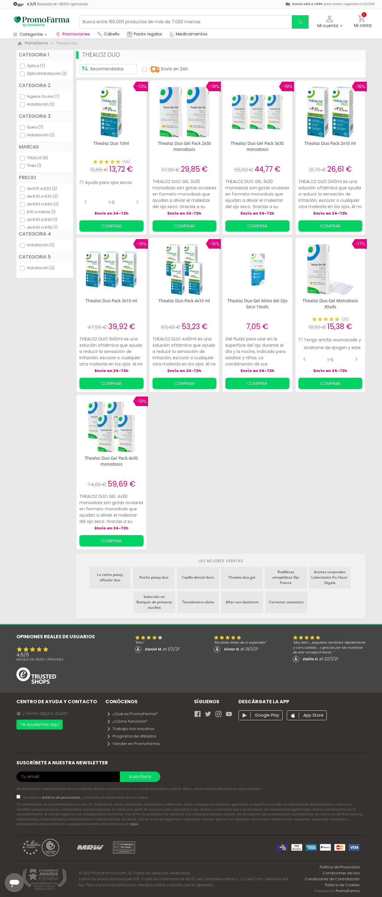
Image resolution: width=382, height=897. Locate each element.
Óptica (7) (36, 65)
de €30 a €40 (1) (42, 219)
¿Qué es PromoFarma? (132, 714)
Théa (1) (34, 165)
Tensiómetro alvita (198, 602)
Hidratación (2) (41, 104)
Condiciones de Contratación (332, 878)
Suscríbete (140, 777)
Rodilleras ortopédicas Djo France (285, 577)
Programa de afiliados (131, 736)
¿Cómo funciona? (127, 721)
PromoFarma (348, 890)
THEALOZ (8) (37, 157)
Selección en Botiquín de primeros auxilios (154, 602)
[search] (300, 22)
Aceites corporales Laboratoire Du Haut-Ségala (329, 577)
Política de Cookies (342, 884)
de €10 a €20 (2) (42, 188)
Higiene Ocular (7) (43, 96)
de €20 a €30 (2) (42, 196)
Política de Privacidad (340, 867)
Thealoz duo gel (241, 577)
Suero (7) (35, 127)
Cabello (108, 34)
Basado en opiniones (40, 659)
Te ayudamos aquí (39, 724)
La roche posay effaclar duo (110, 577)
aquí (134, 824)
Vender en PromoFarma (133, 743)
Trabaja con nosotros (130, 729)
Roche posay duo (153, 577)
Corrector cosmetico (286, 602)
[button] (329, 22)
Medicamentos (188, 34)
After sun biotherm (242, 602)
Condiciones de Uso (341, 873)
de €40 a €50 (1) (42, 227)
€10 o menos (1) (41, 211)
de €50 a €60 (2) (42, 204)
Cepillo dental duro (198, 577)
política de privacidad (61, 797)
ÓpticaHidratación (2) (47, 73)
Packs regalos (144, 34)
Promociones (73, 34)
